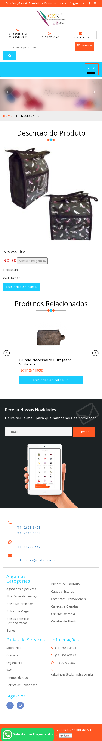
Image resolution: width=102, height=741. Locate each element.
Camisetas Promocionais (68, 599)
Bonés (10, 630)
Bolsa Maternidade (19, 604)
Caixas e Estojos (62, 591)
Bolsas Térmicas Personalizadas (18, 621)
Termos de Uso (17, 678)
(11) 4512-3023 (18, 37)
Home (7, 116)
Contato (12, 655)
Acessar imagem (32, 261)
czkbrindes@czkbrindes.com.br (41, 560)
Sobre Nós (13, 648)
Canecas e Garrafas (64, 606)
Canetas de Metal (63, 614)
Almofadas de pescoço (22, 596)
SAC (9, 670)
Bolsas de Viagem (18, 611)
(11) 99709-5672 (50, 37)
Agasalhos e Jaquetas (21, 589)
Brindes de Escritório (65, 584)
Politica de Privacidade (21, 685)
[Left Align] (9, 55)
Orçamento (14, 663)
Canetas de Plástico (64, 621)
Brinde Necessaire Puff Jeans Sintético (45, 362)
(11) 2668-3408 (18, 33)
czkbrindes (81, 35)
